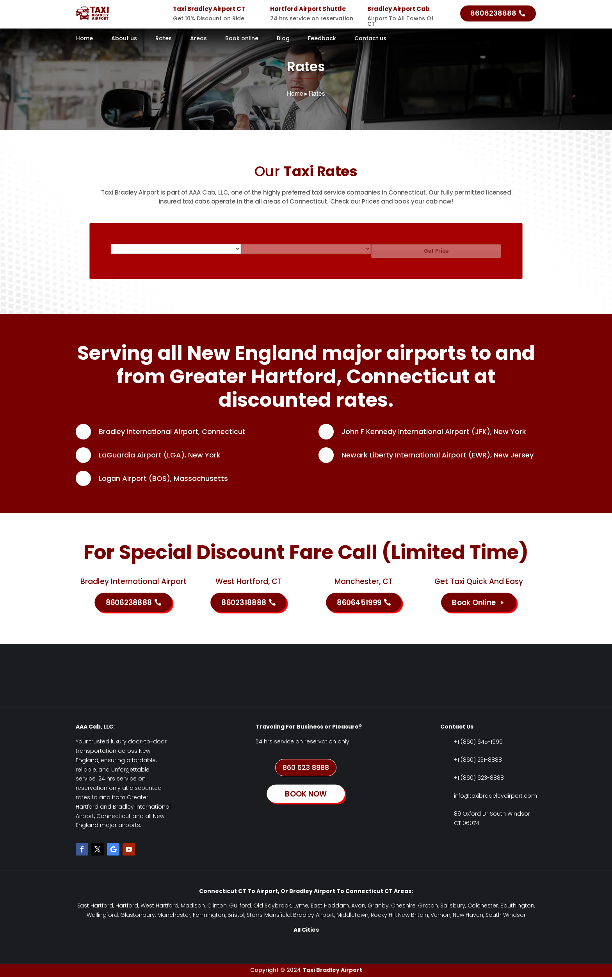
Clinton (217, 905)
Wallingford (102, 915)
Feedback (322, 39)
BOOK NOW (306, 794)
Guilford (240, 905)
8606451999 (359, 602)
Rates (163, 39)
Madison (193, 905)
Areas (198, 39)
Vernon (440, 915)
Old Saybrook (272, 905)
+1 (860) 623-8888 (479, 778)
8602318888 (243, 602)
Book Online (474, 602)
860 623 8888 (306, 767)
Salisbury (452, 905)
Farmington (209, 915)
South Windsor (506, 915)
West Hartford (159, 905)
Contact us (370, 39)
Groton (428, 905)
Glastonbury (137, 915)
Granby (378, 905)
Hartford (127, 905)
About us (124, 39)
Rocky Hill (383, 915)
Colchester (483, 905)
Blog (283, 39)
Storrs (255, 915)
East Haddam (330, 905)
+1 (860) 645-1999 (478, 742)
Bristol (236, 915)
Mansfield (277, 915)
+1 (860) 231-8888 (478, 760)
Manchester (173, 915)
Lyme (301, 905)
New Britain (413, 915)
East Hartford (95, 905)
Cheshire (403, 905)
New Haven (468, 915)
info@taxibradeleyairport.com (495, 796)
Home (84, 39)
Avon (358, 905)
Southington (517, 905)
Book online (241, 39)
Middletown (352, 915)
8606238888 (493, 13)
